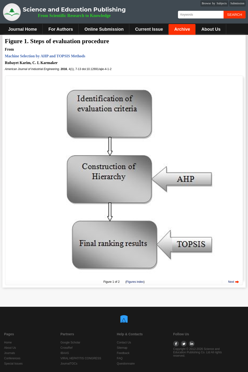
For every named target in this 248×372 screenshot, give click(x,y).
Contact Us (124, 342)
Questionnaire (126, 363)
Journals (9, 353)
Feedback (123, 353)
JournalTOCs (68, 363)
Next (231, 281)
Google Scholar (70, 342)
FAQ (120, 358)
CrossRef (66, 347)
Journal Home (22, 29)
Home (8, 342)
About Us (210, 29)
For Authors (60, 29)
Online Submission (104, 29)
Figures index (135, 281)
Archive (182, 29)
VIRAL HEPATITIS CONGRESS (80, 358)
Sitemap (122, 347)
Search (234, 14)
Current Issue (149, 29)
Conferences (12, 358)
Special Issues (13, 363)
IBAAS (64, 353)
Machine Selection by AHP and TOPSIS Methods (45, 56)
